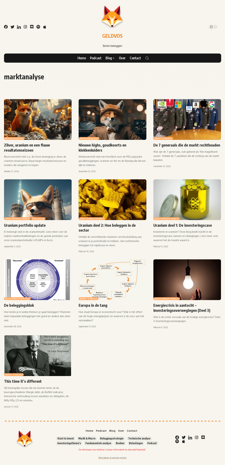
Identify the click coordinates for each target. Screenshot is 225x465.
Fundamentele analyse (98, 443)
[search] (147, 58)
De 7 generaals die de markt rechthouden (186, 144)
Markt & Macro (163, 138)
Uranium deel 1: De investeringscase (182, 225)
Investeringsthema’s (69, 443)
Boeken (120, 443)
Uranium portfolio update (25, 225)
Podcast (152, 443)
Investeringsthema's (17, 219)
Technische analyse (139, 438)
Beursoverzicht (14, 138)
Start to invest (65, 438)
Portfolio (38, 219)
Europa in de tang (93, 305)
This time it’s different (23, 381)
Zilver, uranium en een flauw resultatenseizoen (27, 147)
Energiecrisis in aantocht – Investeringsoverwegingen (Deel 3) (181, 308)
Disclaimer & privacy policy (112, 457)
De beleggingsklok (19, 305)
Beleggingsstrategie (17, 299)
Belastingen (136, 443)
